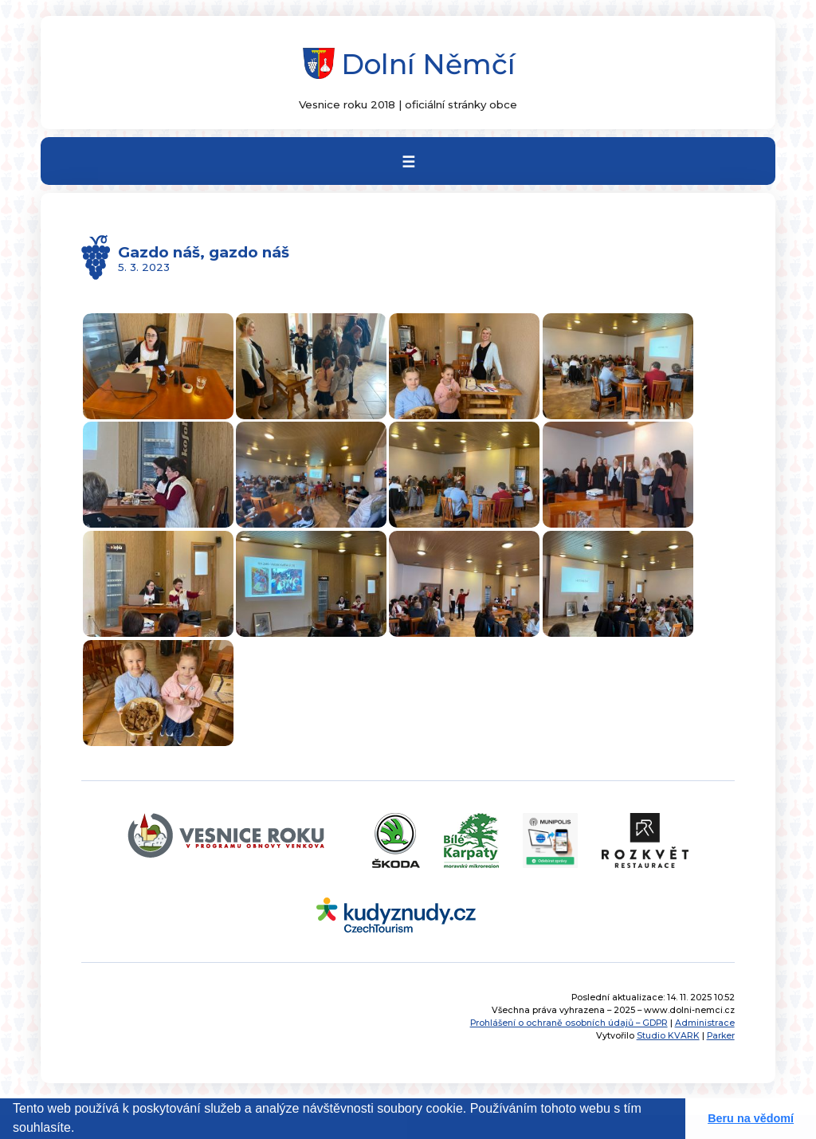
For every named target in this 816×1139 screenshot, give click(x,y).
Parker (721, 1036)
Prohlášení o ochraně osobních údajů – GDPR (569, 1023)
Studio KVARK (668, 1036)
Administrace (705, 1023)
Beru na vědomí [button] (751, 1118)
